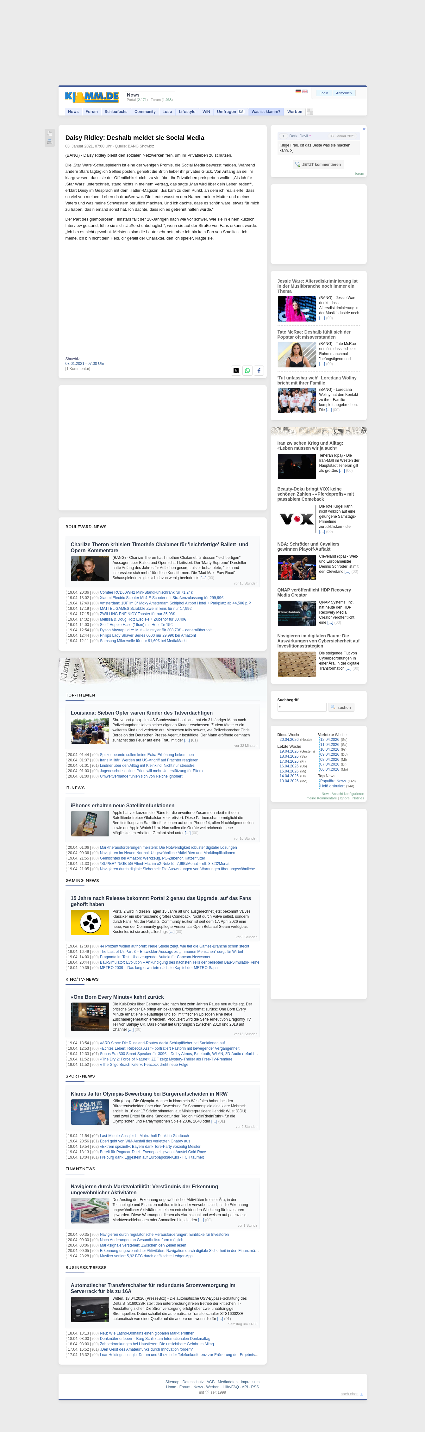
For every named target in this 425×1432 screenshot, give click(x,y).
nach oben (350, 1394)
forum (359, 173)
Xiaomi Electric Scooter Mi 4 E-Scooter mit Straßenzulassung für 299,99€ (161, 598)
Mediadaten (228, 1382)
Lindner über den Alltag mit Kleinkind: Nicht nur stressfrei (147, 765)
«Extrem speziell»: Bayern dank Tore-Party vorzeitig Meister (150, 1146)
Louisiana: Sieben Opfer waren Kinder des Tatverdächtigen (142, 713)
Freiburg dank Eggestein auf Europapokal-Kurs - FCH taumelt (152, 1157)
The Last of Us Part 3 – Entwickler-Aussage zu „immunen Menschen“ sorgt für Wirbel (171, 951)
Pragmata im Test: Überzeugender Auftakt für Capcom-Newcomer (155, 957)
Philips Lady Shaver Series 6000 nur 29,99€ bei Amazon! (148, 635)
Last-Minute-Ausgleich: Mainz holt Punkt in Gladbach (144, 1136)
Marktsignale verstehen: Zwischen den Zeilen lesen (143, 1245)
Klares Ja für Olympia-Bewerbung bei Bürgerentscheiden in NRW (149, 1094)
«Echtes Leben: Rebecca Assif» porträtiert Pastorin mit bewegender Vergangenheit (170, 1048)
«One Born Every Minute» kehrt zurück (117, 997)
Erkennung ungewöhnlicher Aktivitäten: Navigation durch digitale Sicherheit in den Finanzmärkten (182, 1250)
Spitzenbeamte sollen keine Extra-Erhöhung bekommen (147, 755)
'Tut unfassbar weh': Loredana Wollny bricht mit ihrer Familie (317, 380)
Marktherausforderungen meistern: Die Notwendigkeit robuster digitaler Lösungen (168, 847)
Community (145, 111)
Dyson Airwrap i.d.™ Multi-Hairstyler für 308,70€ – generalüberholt (156, 630)
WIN (206, 111)
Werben (294, 111)
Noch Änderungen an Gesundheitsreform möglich (141, 1240)
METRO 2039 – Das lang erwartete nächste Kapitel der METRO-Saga (159, 968)
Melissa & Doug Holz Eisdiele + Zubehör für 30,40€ (143, 619)
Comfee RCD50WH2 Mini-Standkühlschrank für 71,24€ (146, 592)
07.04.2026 (329, 764)
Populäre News (333, 781)
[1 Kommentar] (78, 368)
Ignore (345, 798)
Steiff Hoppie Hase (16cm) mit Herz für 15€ (136, 624)
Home (171, 1387)
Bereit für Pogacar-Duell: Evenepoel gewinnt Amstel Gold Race (153, 1152)
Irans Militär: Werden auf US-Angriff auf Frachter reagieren (149, 760)
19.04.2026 (289, 751)
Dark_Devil (299, 136)
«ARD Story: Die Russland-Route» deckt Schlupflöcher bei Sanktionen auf (162, 1043)
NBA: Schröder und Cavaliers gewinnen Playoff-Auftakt (309, 546)
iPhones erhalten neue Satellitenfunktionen (123, 805)
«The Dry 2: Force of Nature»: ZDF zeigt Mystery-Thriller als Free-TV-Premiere (166, 1059)
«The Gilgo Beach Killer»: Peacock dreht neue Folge (144, 1064)
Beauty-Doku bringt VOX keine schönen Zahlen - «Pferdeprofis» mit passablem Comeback (316, 494)
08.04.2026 (329, 759)
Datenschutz (193, 1382)
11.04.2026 (329, 744)
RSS (255, 1387)
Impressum (250, 1382)
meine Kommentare (322, 798)
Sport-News (80, 1076)
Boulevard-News (86, 526)
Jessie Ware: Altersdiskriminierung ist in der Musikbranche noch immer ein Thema (318, 286)
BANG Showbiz (141, 146)
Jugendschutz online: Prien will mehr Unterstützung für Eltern (151, 771)
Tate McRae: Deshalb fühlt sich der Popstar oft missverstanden (314, 334)
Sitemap (172, 1382)
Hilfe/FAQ (230, 1387)
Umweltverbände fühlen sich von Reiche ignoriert (141, 776)
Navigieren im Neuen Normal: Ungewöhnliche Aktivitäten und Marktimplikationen (167, 853)
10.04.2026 (329, 749)
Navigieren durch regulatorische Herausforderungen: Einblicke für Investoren (164, 1234)
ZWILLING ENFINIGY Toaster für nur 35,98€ (137, 614)
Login (324, 93)
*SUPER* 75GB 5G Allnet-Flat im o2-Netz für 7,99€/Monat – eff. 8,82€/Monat (164, 863)
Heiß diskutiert (332, 786)
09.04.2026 (329, 754)
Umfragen (231, 111)
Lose (167, 111)
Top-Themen (80, 694)
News (73, 111)
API (245, 1387)
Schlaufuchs (116, 111)
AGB (211, 1382)
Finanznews (81, 1168)
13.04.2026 (289, 781)
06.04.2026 (329, 769)
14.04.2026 (289, 776)
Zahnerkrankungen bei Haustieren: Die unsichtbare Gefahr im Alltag (157, 1344)
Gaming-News (82, 880)
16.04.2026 (289, 766)
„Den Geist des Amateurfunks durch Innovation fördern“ (146, 1349)
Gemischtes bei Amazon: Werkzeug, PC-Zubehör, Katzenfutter (152, 858)
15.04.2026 (289, 771)
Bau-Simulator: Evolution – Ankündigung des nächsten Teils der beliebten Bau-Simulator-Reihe (179, 962)
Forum (92, 111)
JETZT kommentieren (318, 164)
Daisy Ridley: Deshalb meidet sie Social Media (135, 137)
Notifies (358, 798)
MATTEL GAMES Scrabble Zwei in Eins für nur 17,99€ (145, 608)
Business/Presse (86, 1267)
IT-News (75, 787)
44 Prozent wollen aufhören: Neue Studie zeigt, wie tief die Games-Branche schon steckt (174, 946)
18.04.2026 (289, 756)
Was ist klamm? (266, 111)
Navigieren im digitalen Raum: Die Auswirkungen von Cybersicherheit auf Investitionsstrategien (319, 640)
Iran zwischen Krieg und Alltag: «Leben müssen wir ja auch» (310, 446)
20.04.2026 (289, 739)
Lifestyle (187, 111)
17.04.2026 (289, 761)
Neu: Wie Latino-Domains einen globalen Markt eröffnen (147, 1333)
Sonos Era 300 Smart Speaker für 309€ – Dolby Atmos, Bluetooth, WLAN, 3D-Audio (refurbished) (182, 1054)
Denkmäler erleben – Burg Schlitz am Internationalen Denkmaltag (155, 1338)
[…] (204, 578)
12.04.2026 (329, 739)
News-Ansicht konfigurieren (343, 794)
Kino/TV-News (82, 979)
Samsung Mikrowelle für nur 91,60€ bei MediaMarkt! (144, 641)
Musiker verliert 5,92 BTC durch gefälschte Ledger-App (146, 1256)
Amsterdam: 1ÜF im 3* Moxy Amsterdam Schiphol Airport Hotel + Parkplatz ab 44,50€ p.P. (176, 603)
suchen (341, 707)
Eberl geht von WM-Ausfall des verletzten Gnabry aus (145, 1141)
